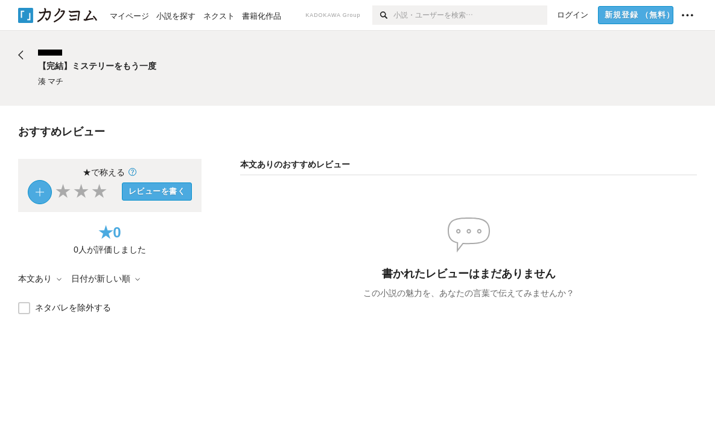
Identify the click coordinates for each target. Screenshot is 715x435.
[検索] (382, 15)
